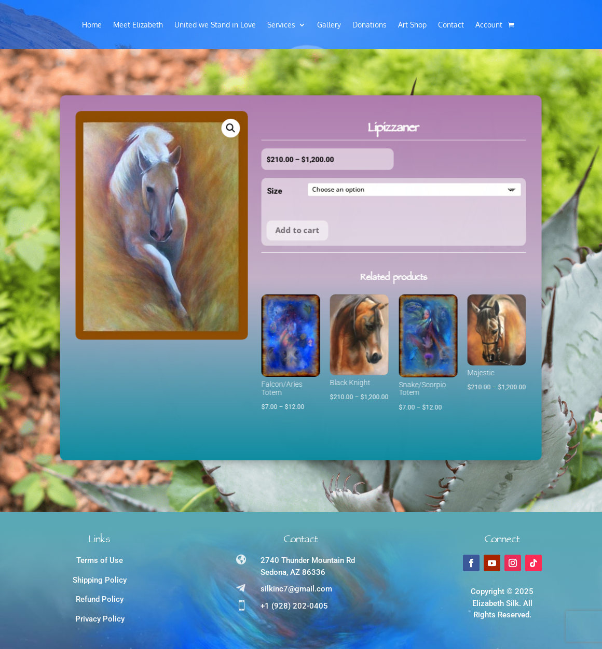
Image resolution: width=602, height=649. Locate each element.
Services (281, 25)
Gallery (329, 25)
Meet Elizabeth (138, 25)
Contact (451, 25)
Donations (369, 25)
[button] (140, 171)
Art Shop (412, 25)
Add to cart (207, 242)
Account (488, 25)
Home (92, 25)
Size (184, 204)
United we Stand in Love (215, 25)
